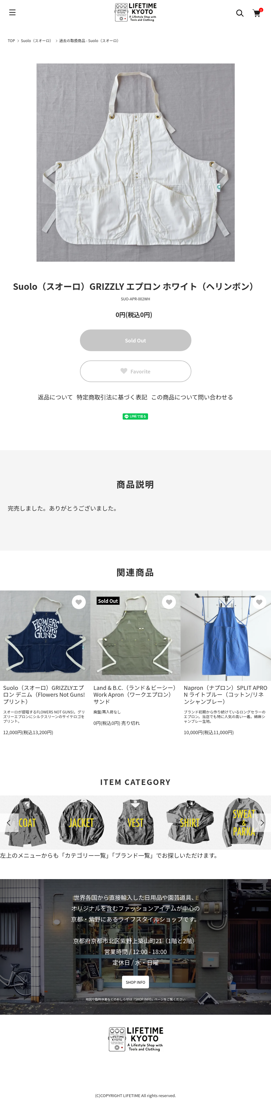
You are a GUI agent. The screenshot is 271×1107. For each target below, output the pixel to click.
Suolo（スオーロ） (37, 40)
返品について (55, 397)
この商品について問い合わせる (192, 397)
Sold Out (135, 340)
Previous (9, 822)
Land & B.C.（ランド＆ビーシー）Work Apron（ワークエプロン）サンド (135, 694)
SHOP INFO (135, 982)
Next (261, 822)
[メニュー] (12, 12)
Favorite (135, 371)
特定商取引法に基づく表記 (111, 397)
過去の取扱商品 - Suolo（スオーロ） (89, 40)
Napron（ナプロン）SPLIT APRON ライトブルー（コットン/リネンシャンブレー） (225, 694)
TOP (11, 40)
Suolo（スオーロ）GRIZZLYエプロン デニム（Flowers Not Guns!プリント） (44, 694)
